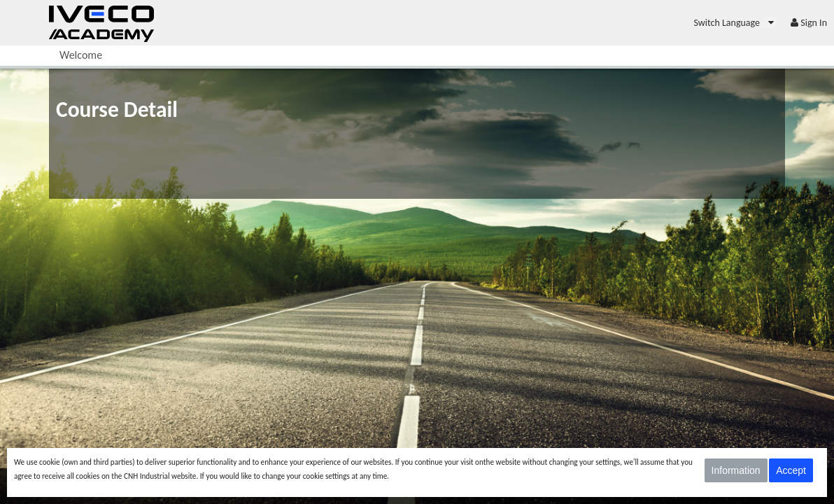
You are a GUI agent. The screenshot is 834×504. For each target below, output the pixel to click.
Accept (791, 470)
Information (736, 470)
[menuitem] (735, 23)
